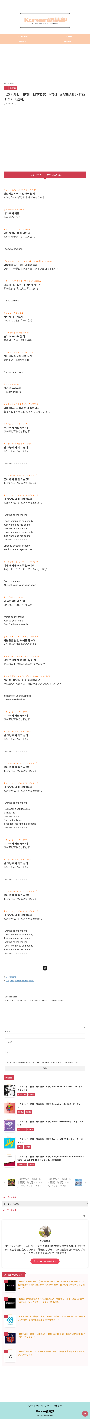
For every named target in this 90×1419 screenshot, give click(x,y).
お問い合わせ (58, 1406)
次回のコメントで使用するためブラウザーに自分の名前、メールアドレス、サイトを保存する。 (43, 1062)
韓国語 (31, 980)
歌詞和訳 (67, 41)
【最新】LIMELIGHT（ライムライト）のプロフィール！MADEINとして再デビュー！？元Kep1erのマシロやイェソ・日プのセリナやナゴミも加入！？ (51, 1315)
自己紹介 (30, 1406)
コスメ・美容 (67, 36)
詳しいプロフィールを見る (45, 1292)
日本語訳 (18, 980)
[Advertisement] (45, 62)
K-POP (12, 980)
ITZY (7, 977)
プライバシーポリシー (43, 1406)
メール (8, 1042)
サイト (7, 1052)
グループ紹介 (23, 36)
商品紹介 (22, 41)
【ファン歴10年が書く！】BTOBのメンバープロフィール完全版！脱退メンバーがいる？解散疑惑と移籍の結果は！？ (51, 1348)
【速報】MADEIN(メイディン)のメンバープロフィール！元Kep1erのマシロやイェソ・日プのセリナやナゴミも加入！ (52, 1331)
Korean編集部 (45, 1411)
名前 (7, 1031)
